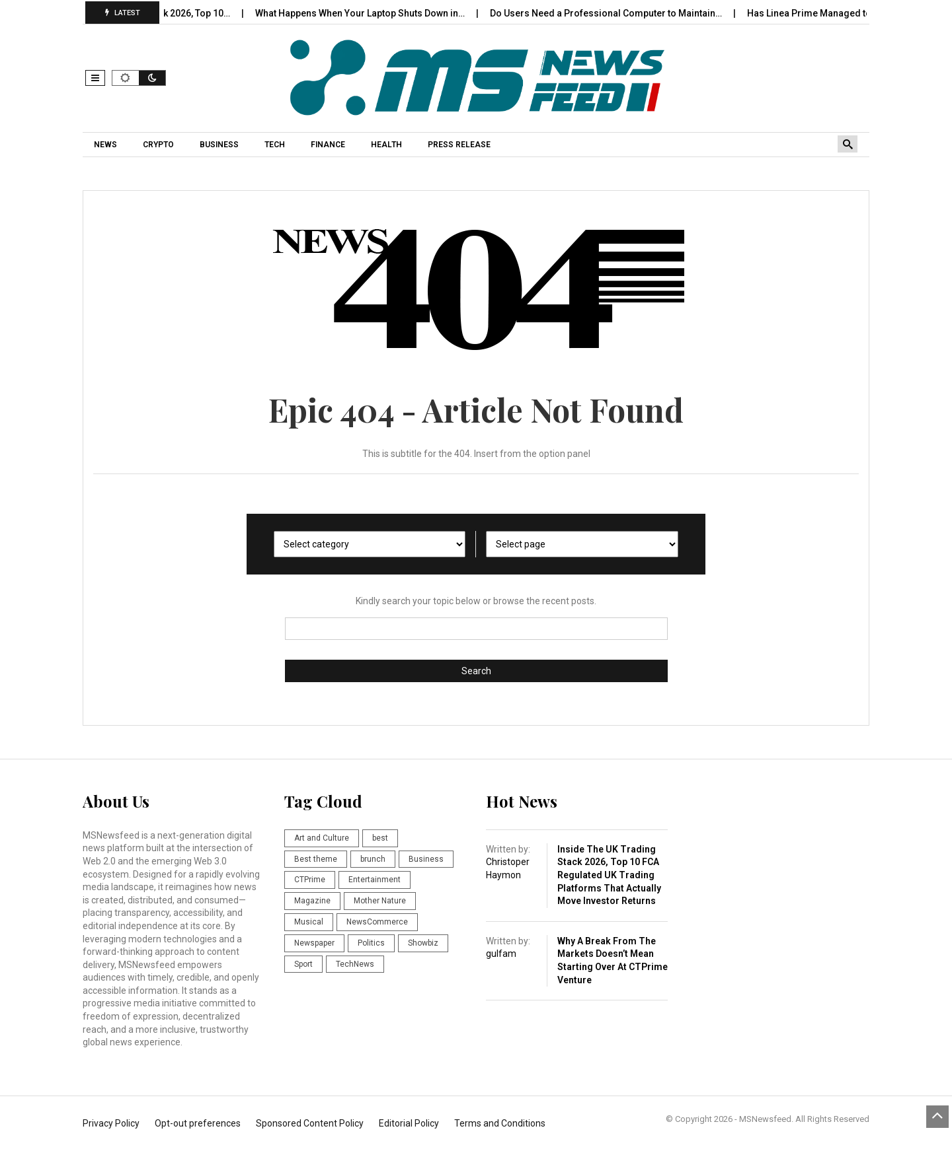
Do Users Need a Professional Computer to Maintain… (621, 13)
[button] (95, 78)
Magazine (312, 900)
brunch (372, 859)
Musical (308, 921)
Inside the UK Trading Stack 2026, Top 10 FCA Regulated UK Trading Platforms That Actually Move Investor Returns (609, 875)
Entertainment (374, 879)
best (380, 838)
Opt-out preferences (198, 1123)
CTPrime (309, 879)
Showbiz (423, 943)
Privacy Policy (111, 1123)
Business (426, 859)
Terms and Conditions (499, 1123)
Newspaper (314, 943)
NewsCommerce (377, 921)
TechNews (355, 964)
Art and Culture (321, 838)
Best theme (315, 859)
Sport (303, 964)
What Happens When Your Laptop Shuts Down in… (375, 13)
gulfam (501, 953)
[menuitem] (107, 145)
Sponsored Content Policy (310, 1123)
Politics (371, 943)
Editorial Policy (409, 1123)
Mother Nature (380, 900)
